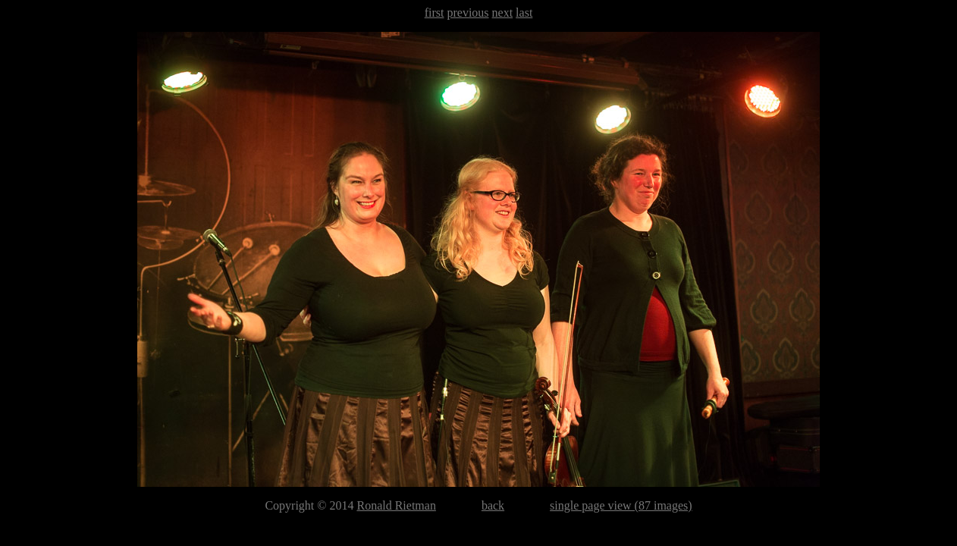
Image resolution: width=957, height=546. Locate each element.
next (502, 12)
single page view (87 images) (621, 505)
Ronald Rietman (395, 505)
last (524, 12)
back (493, 505)
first (434, 12)
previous (467, 12)
